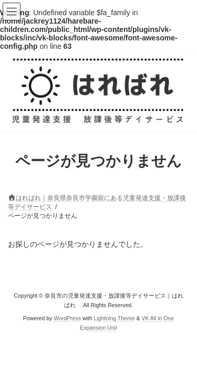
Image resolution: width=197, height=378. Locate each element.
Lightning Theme (114, 317)
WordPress (67, 317)
